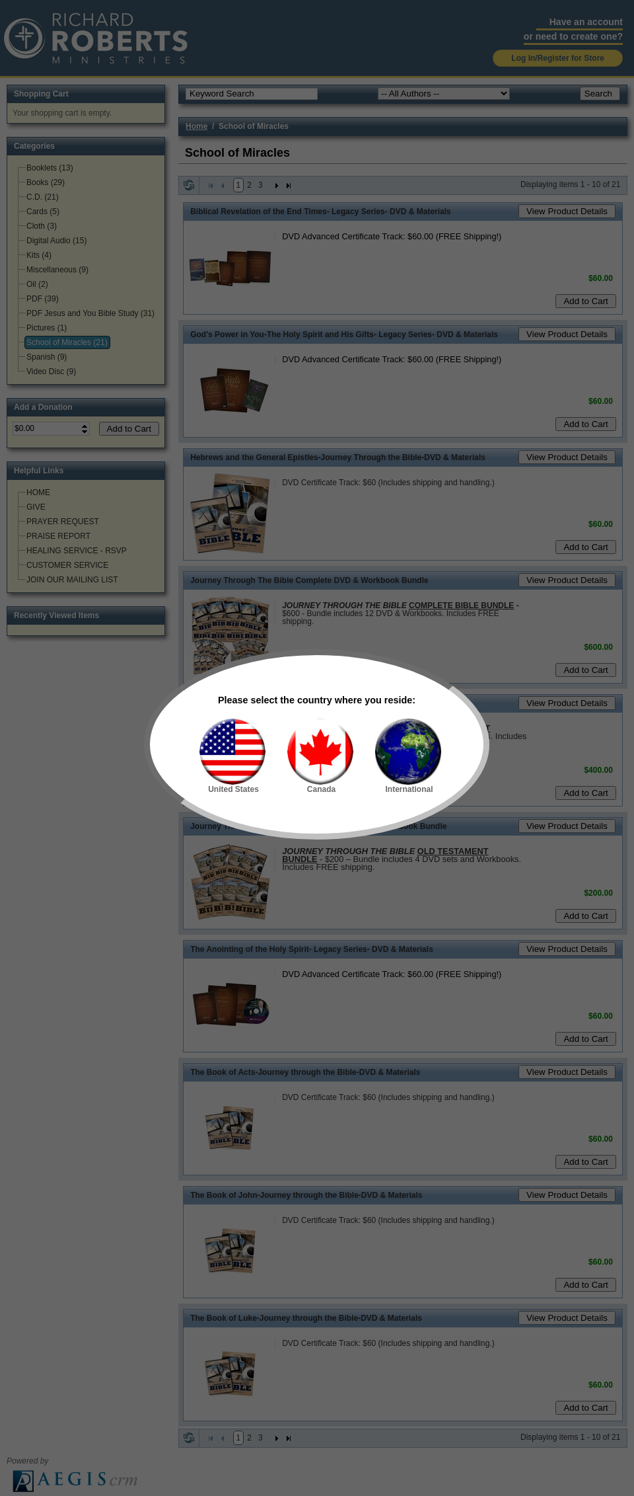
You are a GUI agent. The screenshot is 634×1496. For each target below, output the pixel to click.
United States (232, 756)
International (408, 756)
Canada (320, 756)
